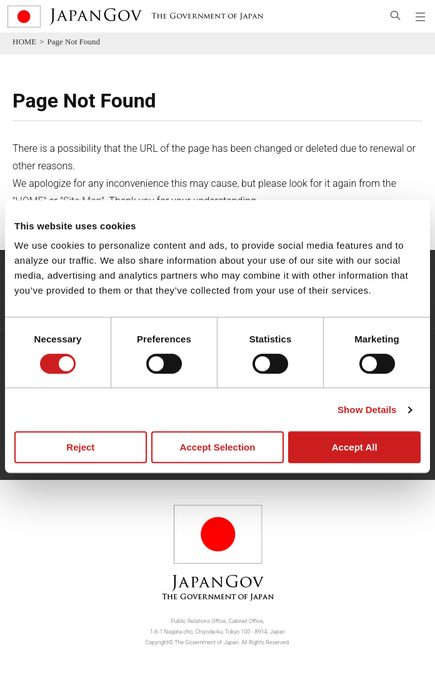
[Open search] (395, 15)
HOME (24, 41)
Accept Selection (218, 447)
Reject (80, 447)
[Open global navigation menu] (420, 16)
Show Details (367, 409)
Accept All (355, 447)
